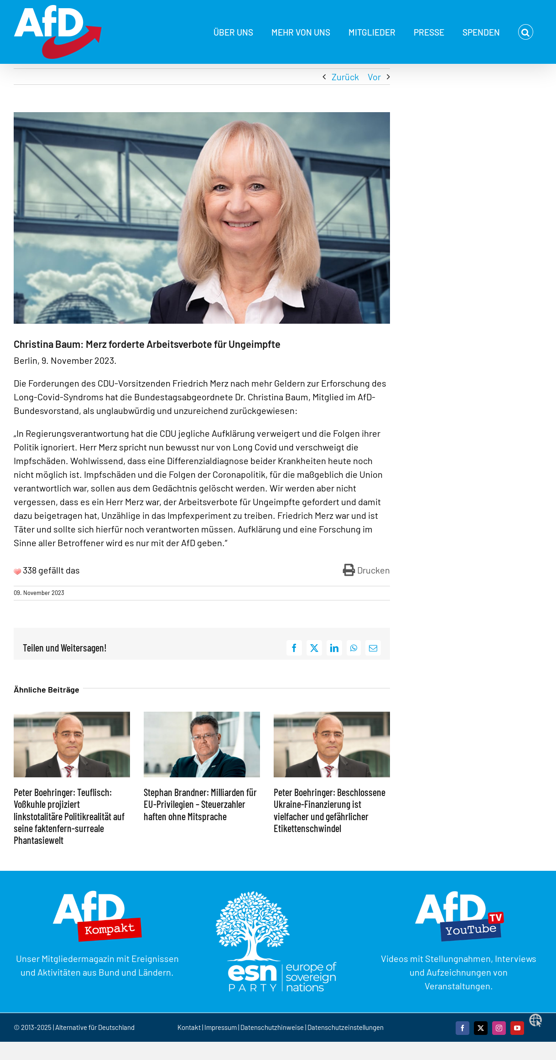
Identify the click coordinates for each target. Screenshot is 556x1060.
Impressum (220, 1027)
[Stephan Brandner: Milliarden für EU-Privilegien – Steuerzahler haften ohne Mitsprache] (202, 717)
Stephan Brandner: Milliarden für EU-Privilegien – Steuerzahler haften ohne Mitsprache (200, 804)
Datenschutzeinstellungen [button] (345, 1027)
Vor (374, 76)
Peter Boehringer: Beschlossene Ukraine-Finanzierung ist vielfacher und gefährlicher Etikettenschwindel (329, 810)
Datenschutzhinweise (272, 1027)
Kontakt (189, 1027)
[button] (525, 32)
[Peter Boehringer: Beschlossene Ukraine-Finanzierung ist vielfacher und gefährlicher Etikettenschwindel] (332, 717)
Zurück (345, 76)
